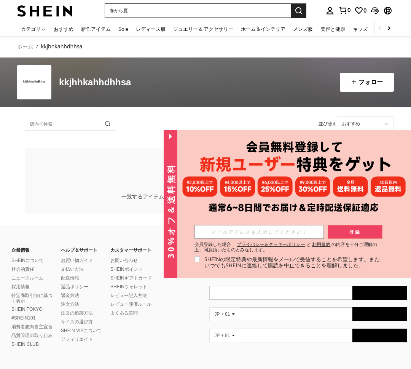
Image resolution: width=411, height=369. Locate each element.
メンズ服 (303, 29)
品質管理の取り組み (32, 335)
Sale (123, 29)
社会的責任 (22, 269)
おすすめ (63, 29)
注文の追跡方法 (77, 313)
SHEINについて (27, 260)
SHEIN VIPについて (81, 330)
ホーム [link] (25, 46)
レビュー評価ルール (130, 304)
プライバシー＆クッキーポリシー (271, 244)
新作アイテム (96, 29)
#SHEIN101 (23, 318)
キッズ (360, 29)
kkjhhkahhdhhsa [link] (61, 46)
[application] (365, 123)
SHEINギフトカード (131, 278)
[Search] (298, 10)
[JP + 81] (224, 314)
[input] (365, 123)
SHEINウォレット (128, 286)
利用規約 (321, 244)
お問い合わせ (124, 260)
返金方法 (70, 295)
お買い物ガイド (77, 260)
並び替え (328, 123)
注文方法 (70, 304)
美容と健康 (332, 29)
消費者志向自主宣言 (32, 326)
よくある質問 (124, 313)
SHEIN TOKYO (27, 309)
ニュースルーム (27, 278)
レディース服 (151, 29)
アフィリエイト (77, 339)
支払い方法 (72, 269)
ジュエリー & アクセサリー (203, 29)
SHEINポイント (126, 269)
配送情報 (70, 278)
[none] (34, 82)
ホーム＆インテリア (263, 29)
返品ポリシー (74, 286)
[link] (360, 10)
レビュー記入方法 (128, 295)
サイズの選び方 (77, 321)
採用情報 (20, 286)
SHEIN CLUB (25, 344)
